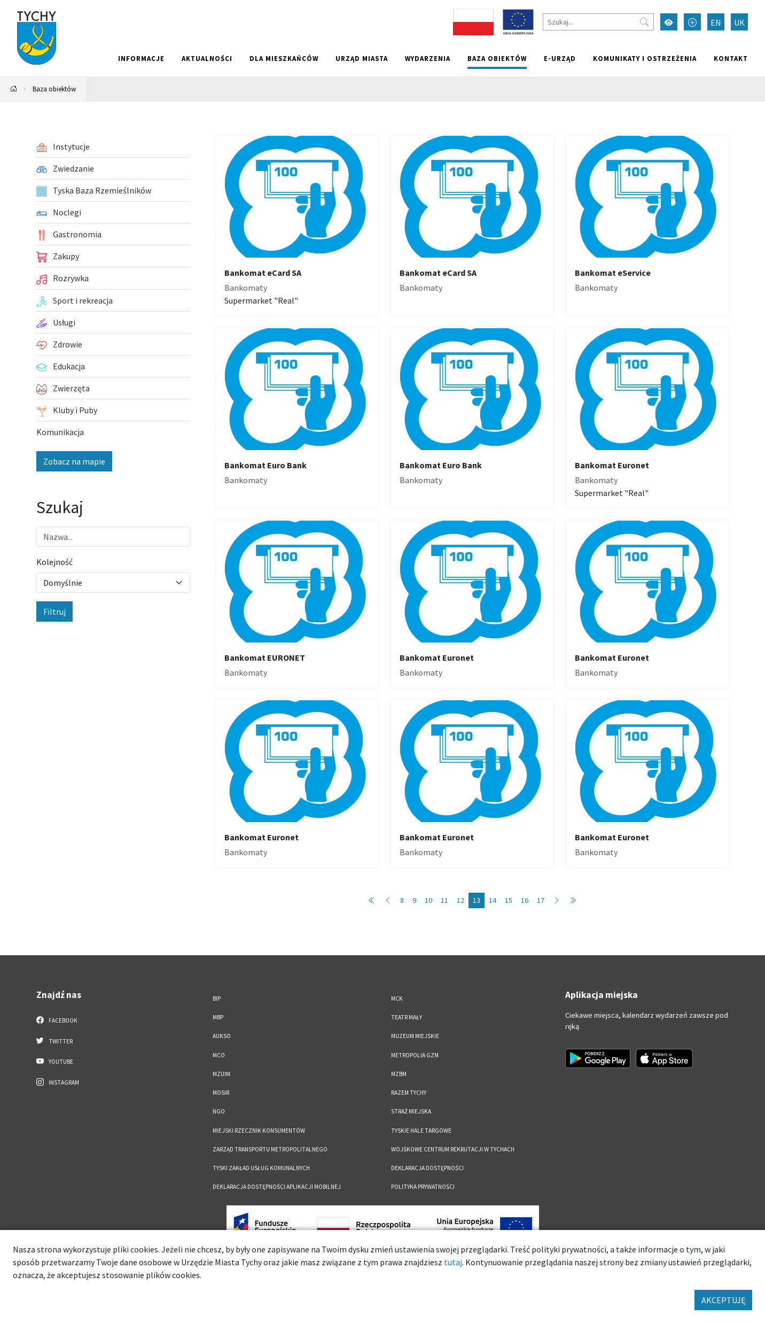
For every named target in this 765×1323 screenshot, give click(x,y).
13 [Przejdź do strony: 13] (476, 900)
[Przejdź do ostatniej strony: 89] (573, 900)
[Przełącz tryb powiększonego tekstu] (692, 21)
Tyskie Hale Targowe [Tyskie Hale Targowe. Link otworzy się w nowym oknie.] (421, 1130)
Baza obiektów (497, 58)
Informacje (141, 58)
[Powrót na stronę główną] (14, 89)
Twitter (54, 1041)
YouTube (54, 1061)
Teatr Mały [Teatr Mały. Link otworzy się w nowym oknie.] (406, 1017)
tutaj (453, 1262)
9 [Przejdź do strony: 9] (414, 900)
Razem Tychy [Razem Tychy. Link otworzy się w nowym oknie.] (408, 1092)
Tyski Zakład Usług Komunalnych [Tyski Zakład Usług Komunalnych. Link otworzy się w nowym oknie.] (261, 1168)
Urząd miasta (361, 58)
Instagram (57, 1082)
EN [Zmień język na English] (716, 22)
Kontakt (731, 58)
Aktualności (207, 58)
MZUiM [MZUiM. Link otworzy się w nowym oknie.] (221, 1074)
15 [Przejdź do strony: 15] (508, 900)
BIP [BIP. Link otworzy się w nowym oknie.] (217, 998)
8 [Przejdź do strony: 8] (402, 900)
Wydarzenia (427, 58)
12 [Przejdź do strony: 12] (460, 900)
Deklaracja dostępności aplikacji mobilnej (277, 1186)
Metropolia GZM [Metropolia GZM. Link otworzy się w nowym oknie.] (415, 1055)
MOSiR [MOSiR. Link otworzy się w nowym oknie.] (221, 1092)
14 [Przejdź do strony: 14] (492, 900)
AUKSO (222, 1036)
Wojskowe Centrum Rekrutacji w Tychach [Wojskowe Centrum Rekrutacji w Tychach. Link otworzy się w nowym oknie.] (452, 1149)
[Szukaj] (598, 21)
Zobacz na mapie (74, 461)
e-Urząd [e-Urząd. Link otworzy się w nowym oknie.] (560, 58)
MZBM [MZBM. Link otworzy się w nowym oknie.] (399, 1074)
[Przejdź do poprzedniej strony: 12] (388, 900)
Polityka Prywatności (423, 1186)
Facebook (56, 1020)
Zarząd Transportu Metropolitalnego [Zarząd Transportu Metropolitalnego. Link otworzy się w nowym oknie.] (270, 1149)
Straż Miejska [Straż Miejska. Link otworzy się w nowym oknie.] (411, 1111)
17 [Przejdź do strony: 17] (540, 900)
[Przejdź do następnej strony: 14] (557, 900)
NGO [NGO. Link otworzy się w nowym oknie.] (219, 1111)
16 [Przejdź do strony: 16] (524, 900)
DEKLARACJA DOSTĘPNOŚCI (427, 1168)
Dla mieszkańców (283, 58)
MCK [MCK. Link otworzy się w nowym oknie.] (397, 998)
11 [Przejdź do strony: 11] (444, 900)
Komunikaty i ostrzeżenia (645, 58)
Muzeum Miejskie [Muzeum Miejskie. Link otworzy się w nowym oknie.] (415, 1036)
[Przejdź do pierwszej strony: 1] (372, 900)
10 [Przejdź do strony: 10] (428, 900)
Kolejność (54, 561)
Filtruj (54, 611)
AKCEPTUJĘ (723, 1300)
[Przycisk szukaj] (644, 21)
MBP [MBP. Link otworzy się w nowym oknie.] (218, 1017)
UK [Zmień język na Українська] (739, 22)
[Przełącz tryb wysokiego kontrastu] (668, 21)
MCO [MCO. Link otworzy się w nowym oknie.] (219, 1055)
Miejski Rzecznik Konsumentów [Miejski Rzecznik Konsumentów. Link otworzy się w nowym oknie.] (259, 1130)
